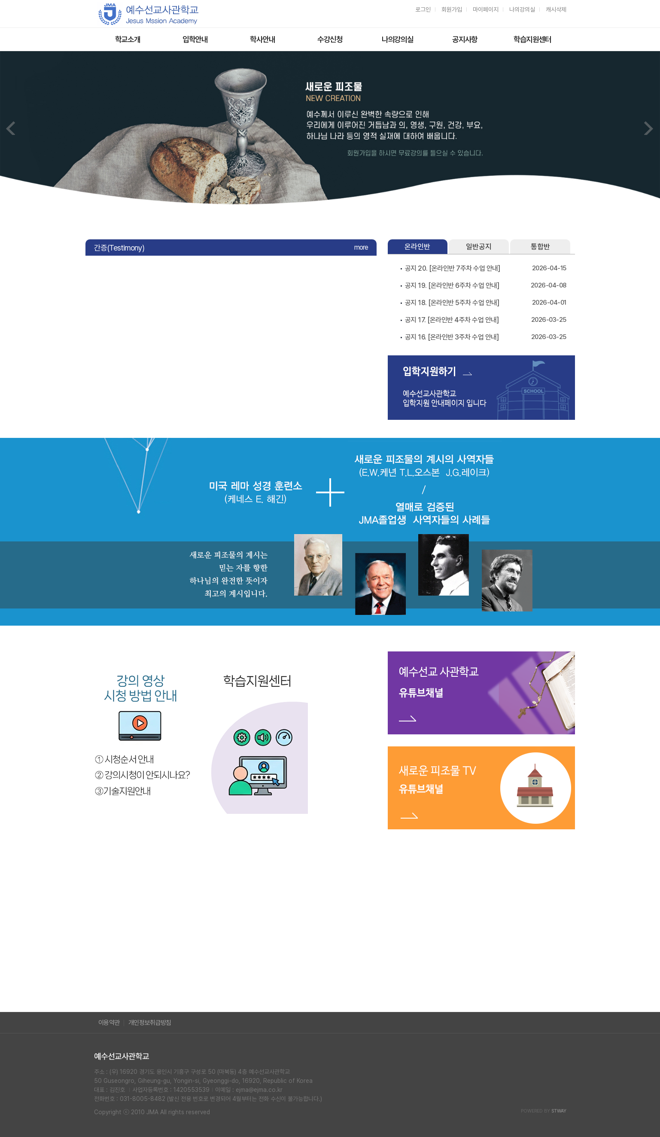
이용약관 (109, 1023)
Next (649, 128)
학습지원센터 (532, 39)
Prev (11, 128)
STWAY (558, 1111)
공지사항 (465, 39)
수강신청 (330, 39)
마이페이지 (486, 9)
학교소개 (127, 39)
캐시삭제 (556, 9)
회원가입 (451, 9)
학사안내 (262, 39)
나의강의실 (522, 9)
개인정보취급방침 (149, 1023)
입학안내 (195, 39)
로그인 (423, 9)
